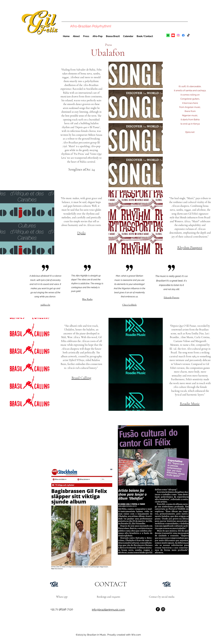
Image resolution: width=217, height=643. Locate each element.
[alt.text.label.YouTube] (173, 35)
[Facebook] (158, 609)
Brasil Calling (81, 378)
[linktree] (168, 35)
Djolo (81, 233)
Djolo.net (190, 132)
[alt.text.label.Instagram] (178, 35)
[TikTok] (188, 35)
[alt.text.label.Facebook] (183, 35)
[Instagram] (163, 609)
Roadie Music (190, 403)
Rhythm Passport (189, 247)
